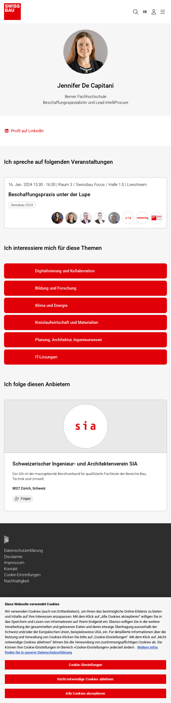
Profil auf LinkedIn (23, 131)
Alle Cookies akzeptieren (85, 693)
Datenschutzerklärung (23, 550)
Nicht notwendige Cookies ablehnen (85, 679)
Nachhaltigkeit (16, 581)
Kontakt (11, 568)
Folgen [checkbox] (23, 499)
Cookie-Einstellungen (22, 574)
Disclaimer (13, 556)
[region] (85, 650)
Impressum (14, 562)
